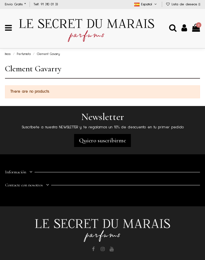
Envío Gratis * (16, 4)
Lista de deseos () (183, 4)
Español (146, 4)
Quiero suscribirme (102, 140)
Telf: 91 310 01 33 (46, 4)
